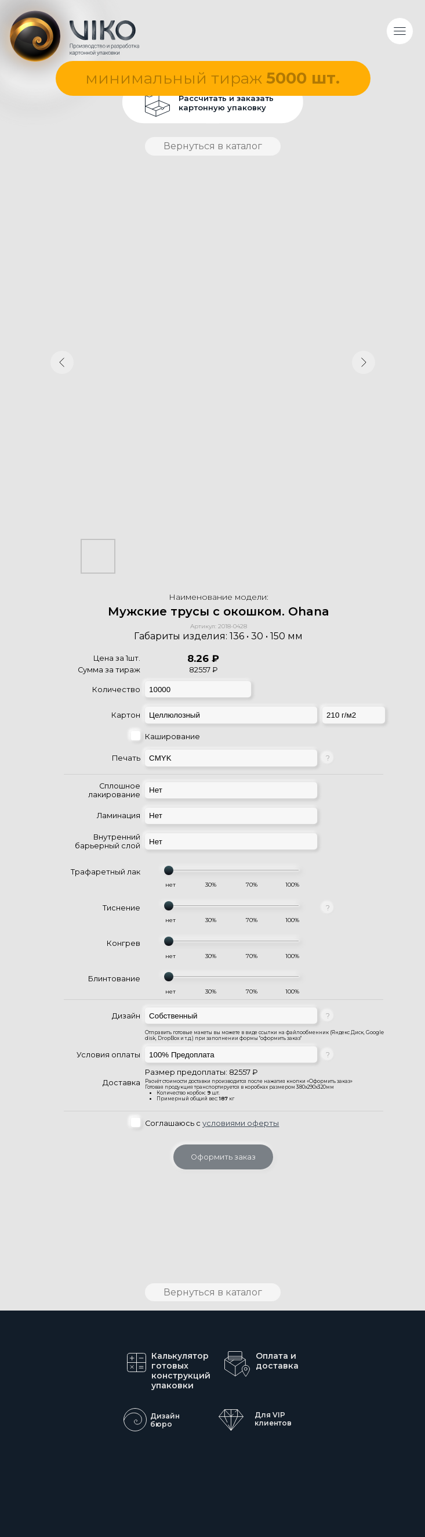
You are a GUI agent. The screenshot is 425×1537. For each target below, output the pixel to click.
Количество (116, 689)
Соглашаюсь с (212, 1123)
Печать (126, 758)
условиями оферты (240, 1123)
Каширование (172, 736)
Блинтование (114, 978)
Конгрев (123, 943)
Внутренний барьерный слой (107, 841)
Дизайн (126, 1016)
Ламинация (118, 815)
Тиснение (121, 908)
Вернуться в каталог (213, 146)
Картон (125, 715)
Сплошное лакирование (114, 790)
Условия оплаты (108, 1054)
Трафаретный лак (105, 872)
